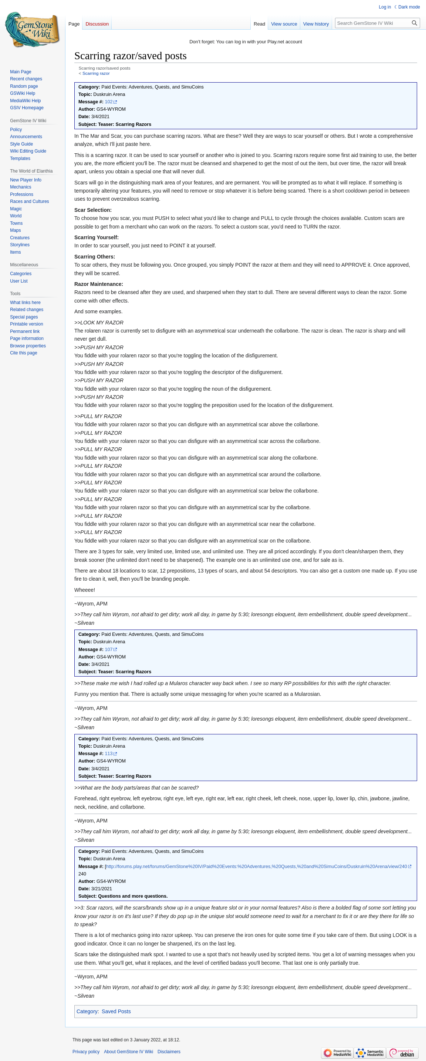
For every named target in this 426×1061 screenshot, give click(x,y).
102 (108, 101)
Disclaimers (169, 1051)
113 (108, 753)
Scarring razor (96, 73)
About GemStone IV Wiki (128, 1051)
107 (108, 649)
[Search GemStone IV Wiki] (377, 23)
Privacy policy (85, 1051)
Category (87, 1011)
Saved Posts (116, 1011)
